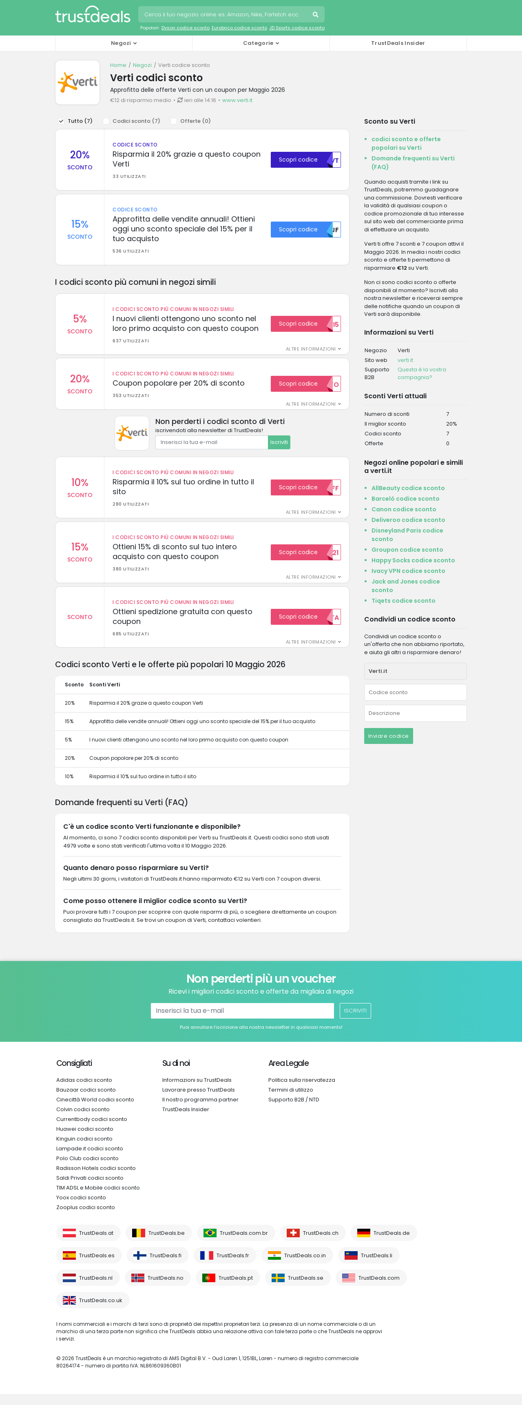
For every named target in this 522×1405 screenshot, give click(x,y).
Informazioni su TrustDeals (197, 1091)
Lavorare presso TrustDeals (198, 1101)
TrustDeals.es (97, 1266)
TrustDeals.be (166, 1244)
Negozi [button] (121, 43)
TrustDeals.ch (320, 1244)
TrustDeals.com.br (244, 1244)
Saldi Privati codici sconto (90, 1189)
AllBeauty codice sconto (408, 488)
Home (118, 65)
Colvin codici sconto (83, 1120)
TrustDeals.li (376, 1266)
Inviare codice (388, 736)
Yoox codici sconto (81, 1208)
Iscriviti (279, 448)
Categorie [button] (258, 43)
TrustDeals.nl (96, 1289)
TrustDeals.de (392, 1244)
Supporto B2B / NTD (293, 1110)
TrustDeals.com (379, 1289)
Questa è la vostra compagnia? (422, 374)
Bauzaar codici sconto (86, 1101)
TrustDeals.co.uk (100, 1311)
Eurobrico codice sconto (239, 27)
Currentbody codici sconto (91, 1130)
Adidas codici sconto (84, 1091)
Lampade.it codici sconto (89, 1159)
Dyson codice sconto (185, 27)
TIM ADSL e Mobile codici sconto (98, 1199)
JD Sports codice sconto (297, 27)
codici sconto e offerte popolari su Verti (406, 143)
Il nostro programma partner (200, 1110)
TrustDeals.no (166, 1289)
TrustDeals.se (305, 1289)
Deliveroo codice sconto (408, 520)
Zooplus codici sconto (85, 1218)
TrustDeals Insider (398, 43)
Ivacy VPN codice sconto (408, 571)
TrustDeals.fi (165, 1266)
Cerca (316, 15)
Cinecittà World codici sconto (95, 1110)
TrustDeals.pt (236, 1289)
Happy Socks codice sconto (413, 560)
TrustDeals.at (96, 1244)
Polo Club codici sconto (87, 1169)
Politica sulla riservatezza (301, 1091)
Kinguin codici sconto (84, 1150)
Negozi (142, 65)
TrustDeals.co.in (305, 1266)
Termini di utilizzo (290, 1101)
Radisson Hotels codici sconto (96, 1179)
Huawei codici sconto (84, 1140)
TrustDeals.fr (233, 1266)
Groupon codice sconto (407, 550)
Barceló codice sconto (406, 499)
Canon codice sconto (404, 509)
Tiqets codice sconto (404, 601)
